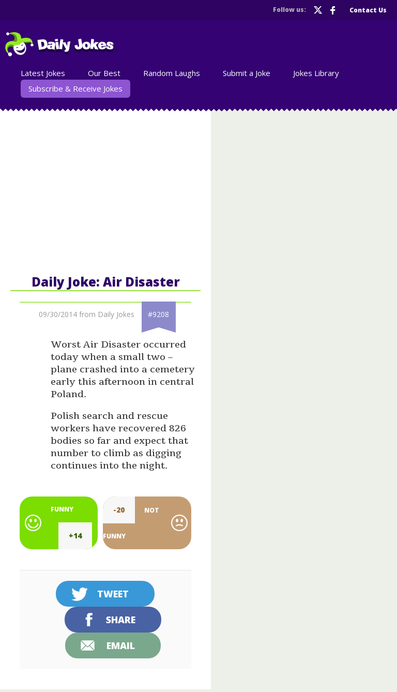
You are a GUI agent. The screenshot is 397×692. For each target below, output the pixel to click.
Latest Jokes (43, 73)
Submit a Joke (246, 73)
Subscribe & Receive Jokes (75, 88)
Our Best (104, 73)
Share (120, 619)
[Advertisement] (105, 190)
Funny (62, 509)
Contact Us (368, 10)
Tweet (113, 594)
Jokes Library (316, 73)
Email (120, 645)
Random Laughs (171, 73)
